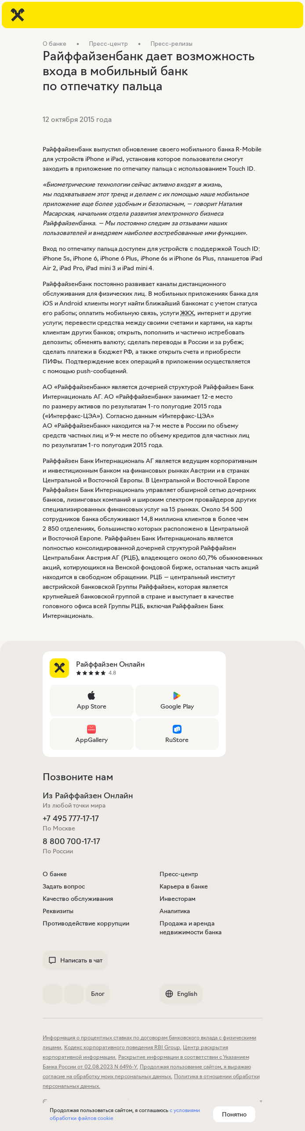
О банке (55, 874)
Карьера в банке (184, 886)
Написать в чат (75, 960)
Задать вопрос (64, 886)
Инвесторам (178, 899)
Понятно (234, 1114)
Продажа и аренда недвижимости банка (190, 927)
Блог (98, 994)
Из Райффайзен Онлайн (88, 796)
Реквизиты (58, 911)
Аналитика (175, 911)
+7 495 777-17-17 (71, 818)
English (181, 993)
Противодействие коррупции (86, 923)
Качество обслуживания (78, 899)
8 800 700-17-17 (71, 841)
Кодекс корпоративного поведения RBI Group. (123, 1047)
